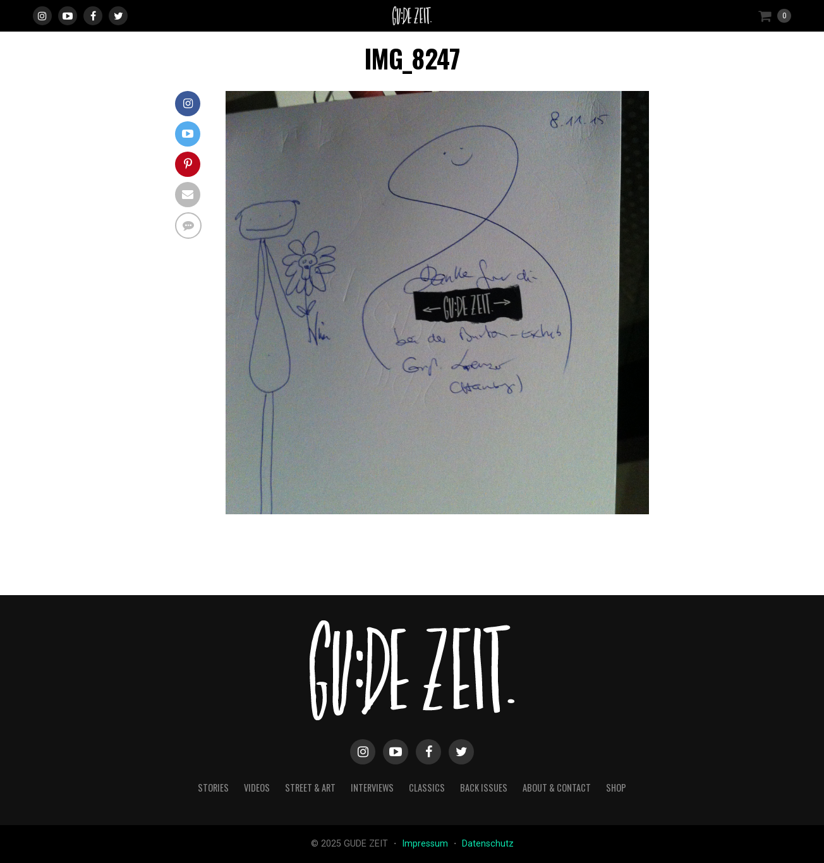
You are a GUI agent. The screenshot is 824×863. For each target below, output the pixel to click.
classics (427, 787)
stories (213, 787)
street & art (310, 787)
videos (257, 787)
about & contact (557, 787)
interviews (372, 787)
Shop (616, 787)
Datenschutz (488, 843)
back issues (483, 787)
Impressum (426, 843)
